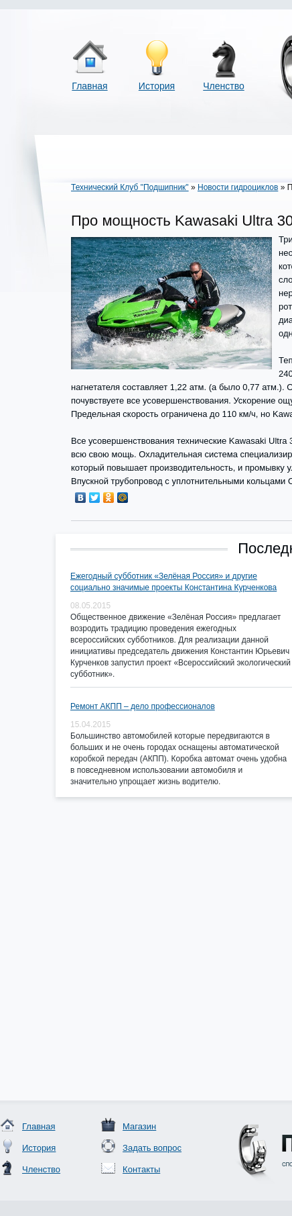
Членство (223, 86)
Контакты (141, 1169)
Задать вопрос (152, 1148)
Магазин (139, 1126)
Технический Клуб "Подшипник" (130, 187)
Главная (89, 86)
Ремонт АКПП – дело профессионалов (142, 706)
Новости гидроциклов (238, 187)
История (157, 86)
